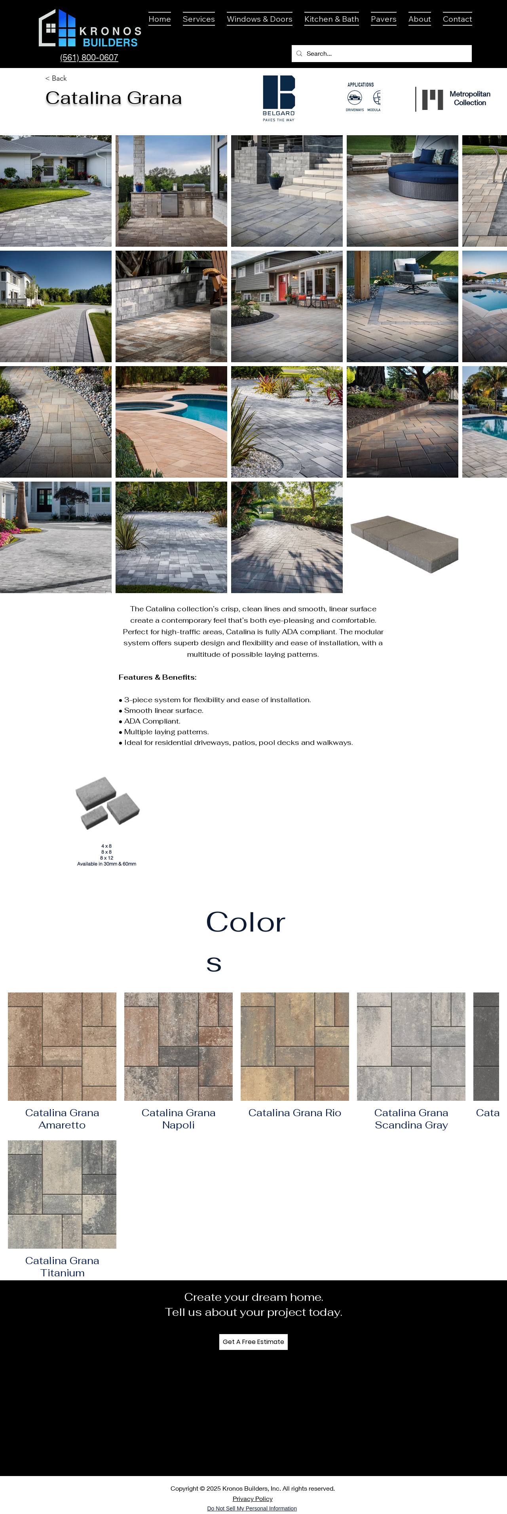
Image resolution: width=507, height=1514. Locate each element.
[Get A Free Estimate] (253, 1342)
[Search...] (381, 53)
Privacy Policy (253, 1498)
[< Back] (56, 79)
